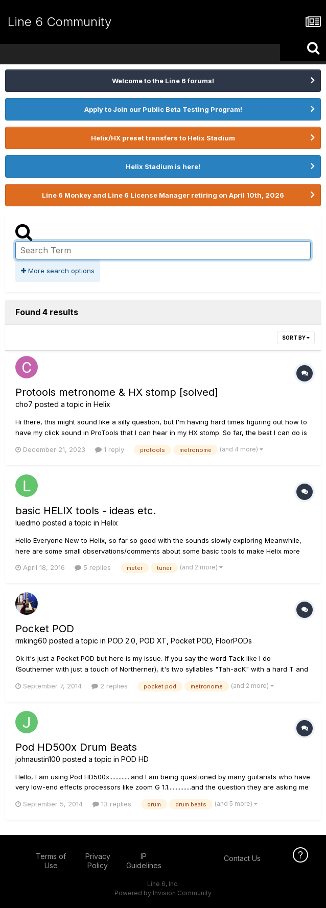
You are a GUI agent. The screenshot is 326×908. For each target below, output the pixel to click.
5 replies (93, 567)
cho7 (24, 404)
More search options (58, 271)
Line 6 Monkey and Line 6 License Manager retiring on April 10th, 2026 (163, 195)
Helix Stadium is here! (163, 166)
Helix (102, 404)
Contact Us (242, 858)
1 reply (109, 449)
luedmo (27, 522)
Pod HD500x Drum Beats (76, 747)
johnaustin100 (37, 759)
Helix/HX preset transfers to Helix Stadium (163, 138)
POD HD (135, 759)
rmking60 (31, 640)
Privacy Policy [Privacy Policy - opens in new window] (97, 861)
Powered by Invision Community (163, 893)
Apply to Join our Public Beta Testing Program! (163, 109)
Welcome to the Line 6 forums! (163, 81)
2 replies (109, 686)
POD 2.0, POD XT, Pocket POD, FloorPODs (180, 640)
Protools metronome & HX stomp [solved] (116, 392)
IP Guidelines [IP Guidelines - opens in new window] (143, 861)
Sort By (296, 337)
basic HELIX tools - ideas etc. (85, 511)
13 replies (111, 804)
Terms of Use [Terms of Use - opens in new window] (51, 861)
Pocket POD (44, 629)
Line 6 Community (59, 21)
